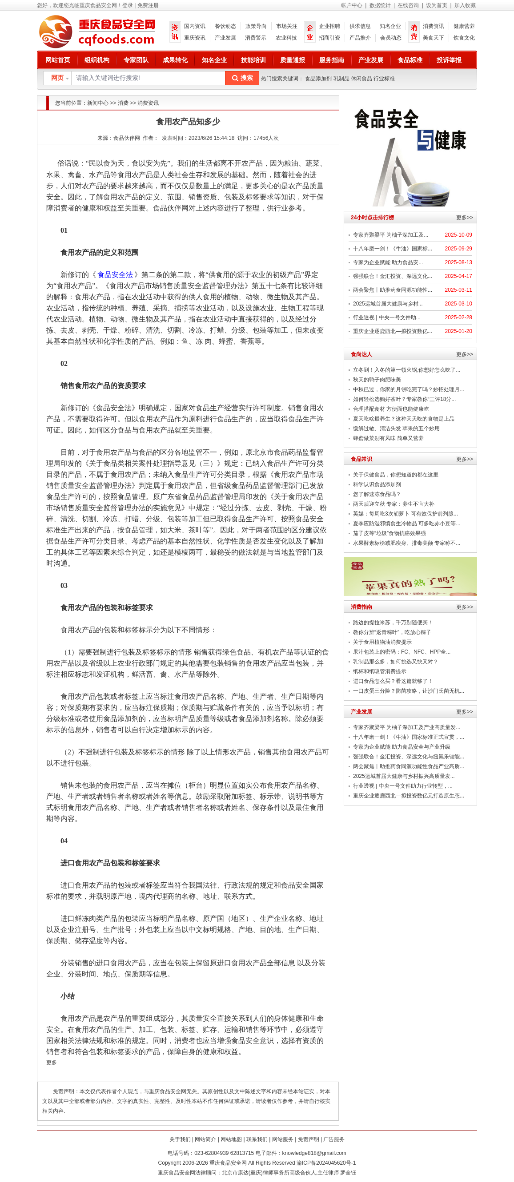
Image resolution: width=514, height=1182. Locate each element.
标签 (252, 197)
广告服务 (334, 1139)
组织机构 (96, 59)
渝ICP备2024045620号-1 (326, 1163)
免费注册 (148, 5)
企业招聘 (329, 26)
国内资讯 (194, 26)
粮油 (291, 163)
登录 (127, 5)
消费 (123, 103)
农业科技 (286, 38)
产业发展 (225, 38)
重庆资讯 (194, 38)
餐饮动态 (225, 26)
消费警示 (255, 38)
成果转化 (175, 59)
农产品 (252, 163)
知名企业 (390, 26)
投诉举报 (449, 59)
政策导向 (256, 26)
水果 (53, 174)
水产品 (99, 174)
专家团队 (136, 59)
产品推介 (360, 38)
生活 (206, 163)
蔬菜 (312, 163)
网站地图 (231, 1139)
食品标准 (410, 59)
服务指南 (331, 59)
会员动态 (391, 38)
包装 (231, 197)
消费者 (64, 208)
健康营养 (464, 26)
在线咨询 (408, 5)
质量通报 (292, 59)
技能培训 (253, 59)
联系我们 (257, 1139)
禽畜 (75, 174)
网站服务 (282, 1139)
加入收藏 (465, 5)
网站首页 (57, 59)
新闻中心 (97, 103)
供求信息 (360, 26)
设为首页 (436, 5)
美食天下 (433, 38)
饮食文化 (464, 38)
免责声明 (308, 1139)
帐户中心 (351, 5)
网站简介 (205, 1139)
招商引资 (329, 38)
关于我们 (180, 1139)
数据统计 (380, 5)
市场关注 (286, 26)
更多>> (464, 217)
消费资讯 (433, 26)
